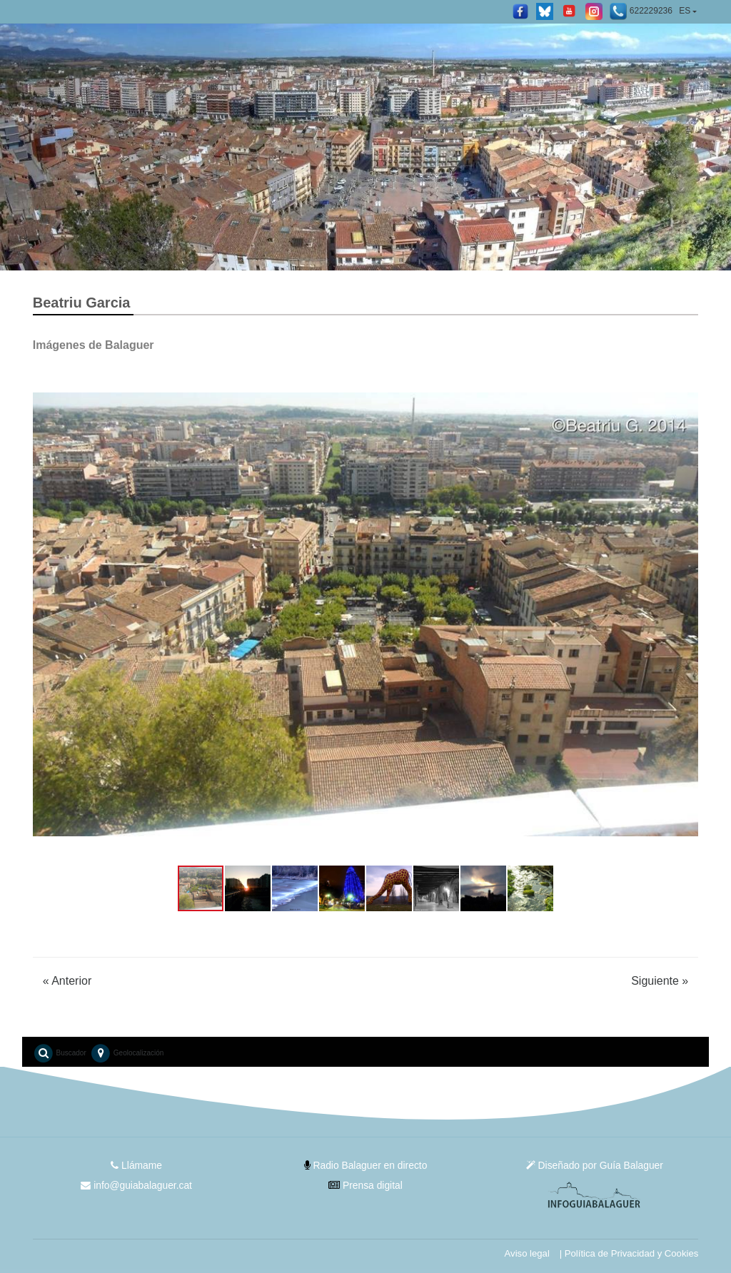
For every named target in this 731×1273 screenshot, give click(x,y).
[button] (45, 614)
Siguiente (659, 981)
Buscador (59, 1053)
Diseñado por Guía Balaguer (594, 1165)
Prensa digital (365, 1185)
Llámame (136, 1165)
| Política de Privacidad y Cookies (628, 1253)
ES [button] (684, 11)
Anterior (67, 981)
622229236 (641, 11)
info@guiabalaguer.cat (136, 1185)
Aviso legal (525, 1253)
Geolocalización (126, 1053)
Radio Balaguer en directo (365, 1165)
